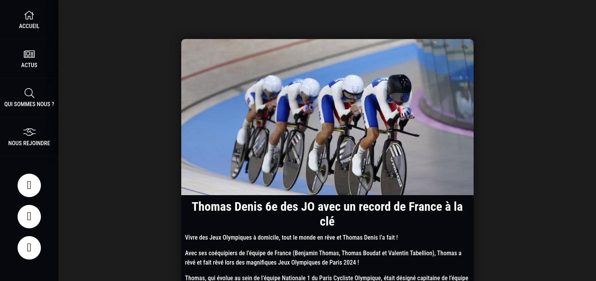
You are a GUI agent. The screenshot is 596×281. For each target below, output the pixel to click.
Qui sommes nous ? (29, 97)
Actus (29, 58)
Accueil (29, 19)
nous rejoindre (29, 136)
